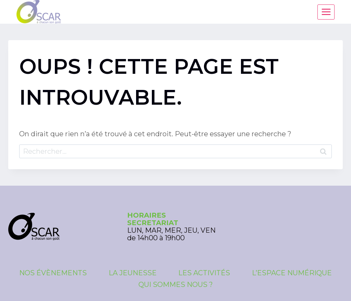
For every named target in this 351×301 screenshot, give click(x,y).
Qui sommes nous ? (175, 284)
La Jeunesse (133, 273)
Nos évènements (53, 273)
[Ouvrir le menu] (326, 12)
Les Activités (204, 273)
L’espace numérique (292, 273)
